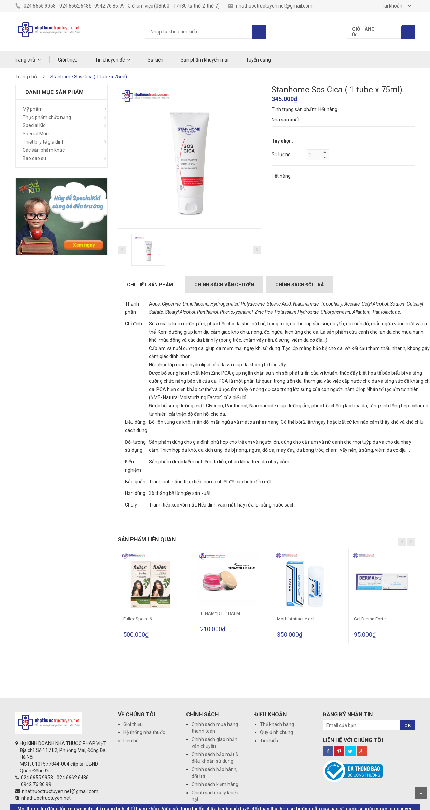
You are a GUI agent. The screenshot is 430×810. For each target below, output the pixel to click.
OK (407, 725)
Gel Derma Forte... (371, 618)
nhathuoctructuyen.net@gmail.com (270, 6)
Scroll (421, 793)
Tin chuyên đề (110, 60)
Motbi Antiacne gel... (297, 618)
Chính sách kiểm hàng (215, 784)
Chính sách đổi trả (299, 284)
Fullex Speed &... (139, 618)
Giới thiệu (68, 60)
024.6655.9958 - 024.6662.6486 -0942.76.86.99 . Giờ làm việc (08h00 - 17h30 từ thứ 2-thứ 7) (117, 6)
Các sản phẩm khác (44, 150)
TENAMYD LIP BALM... (221, 613)
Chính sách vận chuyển (224, 284)
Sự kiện (155, 60)
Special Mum (37, 133)
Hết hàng (281, 176)
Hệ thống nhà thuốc (144, 732)
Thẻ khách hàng (277, 724)
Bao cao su (34, 158)
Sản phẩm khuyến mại (204, 60)
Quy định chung (276, 732)
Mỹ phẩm (33, 109)
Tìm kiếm (270, 740)
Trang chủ (24, 60)
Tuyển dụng (258, 60)
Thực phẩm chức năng (47, 117)
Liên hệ (130, 740)
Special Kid (34, 125)
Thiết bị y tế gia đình (44, 142)
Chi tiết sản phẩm (150, 284)
